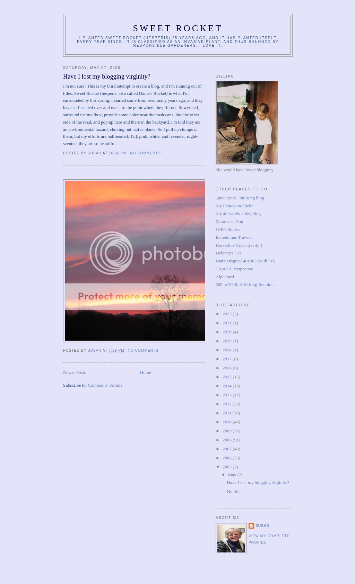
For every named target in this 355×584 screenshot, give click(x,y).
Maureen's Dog (229, 221)
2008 (228, 439)
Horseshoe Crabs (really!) (239, 245)
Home (145, 372)
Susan (263, 526)
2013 (228, 394)
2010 (228, 421)
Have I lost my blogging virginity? (106, 76)
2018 (228, 349)
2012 (228, 403)
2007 (228, 448)
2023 (228, 313)
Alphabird (225, 276)
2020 (228, 331)
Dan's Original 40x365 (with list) (245, 260)
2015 (228, 376)
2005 (228, 466)
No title (233, 491)
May (232, 474)
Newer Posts (74, 372)
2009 (228, 430)
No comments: (146, 153)
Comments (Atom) (105, 385)
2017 (228, 358)
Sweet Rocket (178, 28)
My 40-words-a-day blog (238, 213)
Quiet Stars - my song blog (240, 197)
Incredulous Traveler (234, 237)
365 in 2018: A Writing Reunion (245, 284)
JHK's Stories (228, 229)
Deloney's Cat (228, 252)
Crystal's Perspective (234, 268)
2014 (228, 385)
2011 (228, 412)
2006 (228, 457)
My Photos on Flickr (234, 205)
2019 (228, 340)
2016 (228, 367)
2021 (228, 322)
